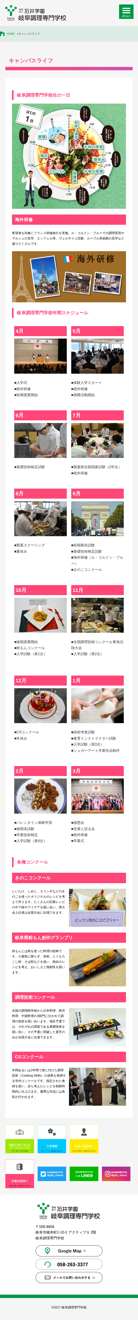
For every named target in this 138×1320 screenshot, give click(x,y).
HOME (11, 33)
